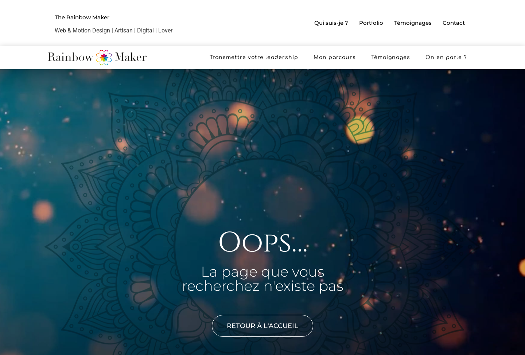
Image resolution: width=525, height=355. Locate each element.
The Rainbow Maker (82, 17)
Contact (454, 22)
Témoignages (413, 22)
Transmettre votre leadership (254, 57)
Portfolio (371, 22)
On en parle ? (446, 57)
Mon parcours (335, 57)
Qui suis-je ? (331, 22)
